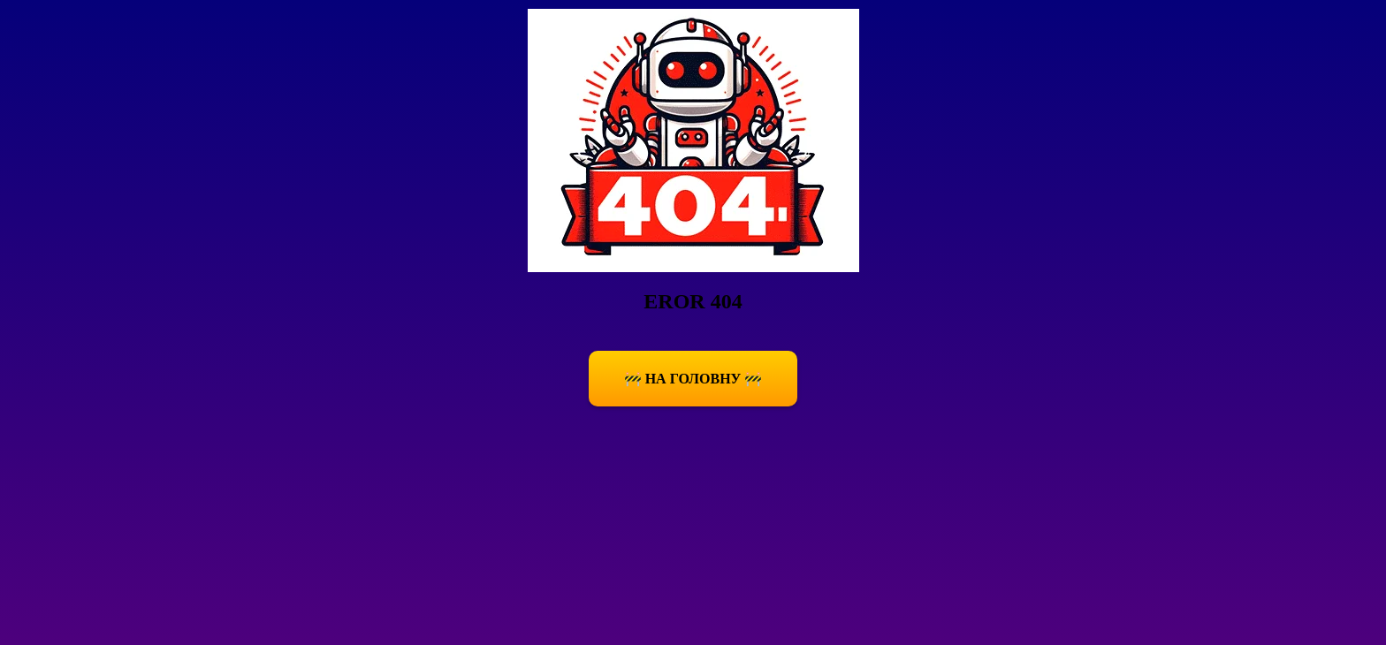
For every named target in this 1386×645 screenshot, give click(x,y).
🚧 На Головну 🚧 (693, 378)
